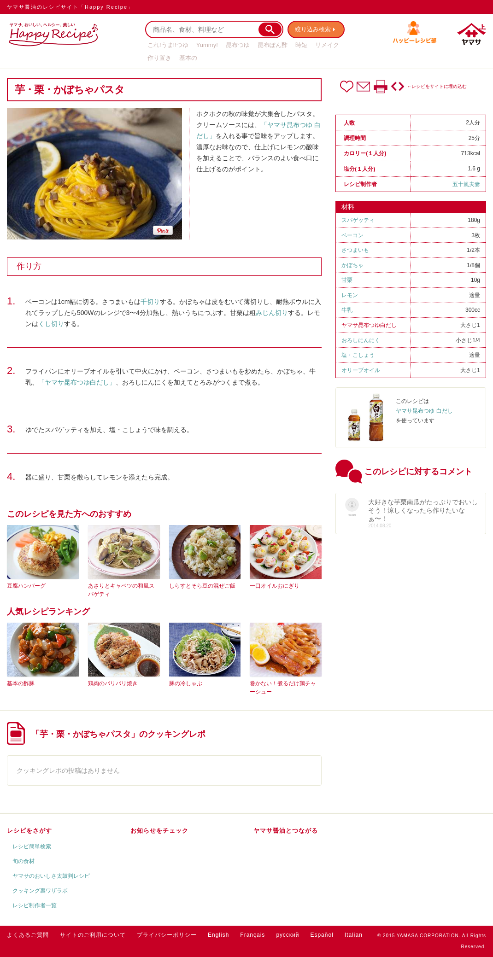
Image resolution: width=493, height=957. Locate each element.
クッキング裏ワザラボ (40, 890)
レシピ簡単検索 (31, 846)
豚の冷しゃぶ (185, 683)
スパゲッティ (358, 220)
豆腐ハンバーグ (26, 586)
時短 (301, 44)
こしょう (363, 355)
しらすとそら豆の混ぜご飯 (202, 586)
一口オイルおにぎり (274, 586)
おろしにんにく (360, 340)
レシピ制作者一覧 (34, 905)
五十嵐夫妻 (466, 184)
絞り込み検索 (314, 29)
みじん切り (272, 312)
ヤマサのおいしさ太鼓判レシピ (51, 876)
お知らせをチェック (159, 830)
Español (321, 935)
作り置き (159, 57)
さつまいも (355, 250)
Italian (354, 935)
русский (287, 935)
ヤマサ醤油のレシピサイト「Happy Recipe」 (70, 7)
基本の (188, 57)
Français (252, 935)
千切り (150, 301)
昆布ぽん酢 (273, 44)
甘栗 (346, 280)
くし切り (51, 323)
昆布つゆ (238, 44)
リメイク (327, 44)
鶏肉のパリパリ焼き (113, 683)
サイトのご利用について (93, 935)
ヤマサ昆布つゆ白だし (369, 325)
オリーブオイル (360, 370)
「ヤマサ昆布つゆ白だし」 (77, 382)
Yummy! (207, 44)
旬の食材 (23, 861)
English (218, 935)
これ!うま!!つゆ (167, 44)
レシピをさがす (29, 830)
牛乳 (346, 310)
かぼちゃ (352, 265)
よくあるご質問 (28, 935)
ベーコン (352, 235)
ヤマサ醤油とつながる (285, 830)
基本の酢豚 (21, 683)
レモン (349, 295)
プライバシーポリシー (167, 935)
